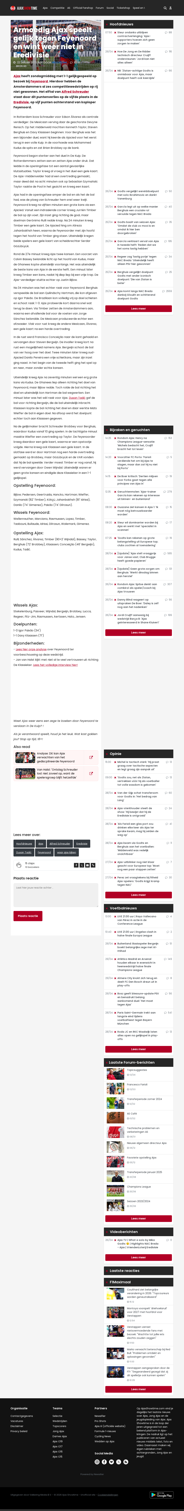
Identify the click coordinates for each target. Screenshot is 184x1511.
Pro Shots (100, 1421)
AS (68, 8)
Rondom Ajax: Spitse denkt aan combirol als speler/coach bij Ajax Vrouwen (135, 587)
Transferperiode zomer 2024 (144, 1099)
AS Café (132, 1113)
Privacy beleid (19, 1431)
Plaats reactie (28, 916)
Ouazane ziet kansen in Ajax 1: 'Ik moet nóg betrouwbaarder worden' (136, 510)
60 (168, 793)
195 (168, 241)
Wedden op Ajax (104, 1441)
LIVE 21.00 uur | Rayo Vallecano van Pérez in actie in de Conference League (135, 920)
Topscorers (59, 1426)
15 (169, 507)
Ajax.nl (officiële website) (110, 1426)
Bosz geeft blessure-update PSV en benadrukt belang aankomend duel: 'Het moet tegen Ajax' (136, 999)
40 (168, 206)
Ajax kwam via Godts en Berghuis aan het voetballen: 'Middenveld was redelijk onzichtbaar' (134, 848)
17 (169, 522)
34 (168, 256)
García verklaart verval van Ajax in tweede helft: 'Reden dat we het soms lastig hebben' (136, 244)
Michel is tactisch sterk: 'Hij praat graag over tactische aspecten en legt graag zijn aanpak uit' (136, 765)
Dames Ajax (60, 1436)
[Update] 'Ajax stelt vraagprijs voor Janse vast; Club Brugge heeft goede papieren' (135, 557)
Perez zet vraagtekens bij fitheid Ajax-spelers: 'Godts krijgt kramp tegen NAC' (136, 881)
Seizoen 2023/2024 (138, 1201)
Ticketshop (123, 8)
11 (169, 843)
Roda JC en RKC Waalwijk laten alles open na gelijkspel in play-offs (136, 1035)
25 (168, 272)
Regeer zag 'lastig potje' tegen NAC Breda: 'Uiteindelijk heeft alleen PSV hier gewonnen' (135, 260)
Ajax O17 (58, 1446)
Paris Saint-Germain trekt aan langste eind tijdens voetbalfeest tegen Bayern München (135, 1018)
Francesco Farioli (137, 1084)
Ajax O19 (58, 1441)
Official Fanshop (81, 8)
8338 (75, 62)
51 (169, 943)
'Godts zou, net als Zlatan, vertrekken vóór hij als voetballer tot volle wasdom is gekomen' (137, 781)
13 (169, 762)
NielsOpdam (59, 62)
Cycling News (103, 1436)
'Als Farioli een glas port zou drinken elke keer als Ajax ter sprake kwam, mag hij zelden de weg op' (136, 829)
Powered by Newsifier (92, 1474)
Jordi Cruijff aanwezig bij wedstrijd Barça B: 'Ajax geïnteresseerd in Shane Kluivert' (136, 618)
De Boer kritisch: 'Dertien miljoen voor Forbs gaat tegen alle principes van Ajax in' (136, 480)
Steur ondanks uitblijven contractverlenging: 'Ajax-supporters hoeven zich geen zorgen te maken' (134, 38)
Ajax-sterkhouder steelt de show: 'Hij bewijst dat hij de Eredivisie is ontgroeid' (133, 812)
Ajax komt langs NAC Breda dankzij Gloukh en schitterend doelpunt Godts (134, 294)
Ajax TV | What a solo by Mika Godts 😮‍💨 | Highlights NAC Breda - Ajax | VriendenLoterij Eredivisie (136, 1243)
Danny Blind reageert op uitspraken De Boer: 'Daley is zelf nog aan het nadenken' (136, 603)
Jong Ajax (58, 1431)
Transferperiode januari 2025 (144, 1172)
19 (169, 476)
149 (168, 959)
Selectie (57, 1416)
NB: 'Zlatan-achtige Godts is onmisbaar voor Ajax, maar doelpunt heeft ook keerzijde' (134, 74)
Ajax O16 (58, 1451)
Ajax (45, 8)
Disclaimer (17, 1426)
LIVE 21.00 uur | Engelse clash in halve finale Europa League (135, 933)
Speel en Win (141, 8)
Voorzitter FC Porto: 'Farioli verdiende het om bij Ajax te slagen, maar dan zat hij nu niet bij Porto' (136, 462)
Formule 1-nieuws (105, 1431)
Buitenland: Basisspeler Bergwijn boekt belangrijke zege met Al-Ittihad (136, 947)
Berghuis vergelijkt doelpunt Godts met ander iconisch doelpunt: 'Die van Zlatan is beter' (133, 277)
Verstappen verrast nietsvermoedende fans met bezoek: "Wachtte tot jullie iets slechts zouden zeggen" (145, 1332)
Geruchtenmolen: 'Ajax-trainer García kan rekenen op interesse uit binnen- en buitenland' (137, 495)
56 (168, 599)
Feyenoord (39, 81)
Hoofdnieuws (24, 843)
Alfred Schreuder (75, 92)
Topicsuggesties (137, 1070)
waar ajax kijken (66, 852)
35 (168, 222)
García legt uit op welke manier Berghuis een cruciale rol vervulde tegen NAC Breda (136, 210)
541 (168, 1012)
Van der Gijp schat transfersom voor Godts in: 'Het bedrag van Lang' (136, 796)
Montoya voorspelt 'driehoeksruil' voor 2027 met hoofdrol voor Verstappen (147, 1312)
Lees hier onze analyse (31, 649)
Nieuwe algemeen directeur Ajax (147, 1143)
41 (169, 824)
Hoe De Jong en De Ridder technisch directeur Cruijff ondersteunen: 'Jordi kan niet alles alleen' (134, 57)
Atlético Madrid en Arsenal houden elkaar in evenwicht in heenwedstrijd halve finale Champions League (134, 964)
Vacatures (17, 1421)
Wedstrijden (60, 1421)
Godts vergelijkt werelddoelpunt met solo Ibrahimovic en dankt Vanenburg (136, 194)
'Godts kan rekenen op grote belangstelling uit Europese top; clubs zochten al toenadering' (136, 541)
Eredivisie (21, 102)
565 (168, 553)
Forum (100, 8)
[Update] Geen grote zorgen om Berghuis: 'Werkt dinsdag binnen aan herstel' (136, 572)
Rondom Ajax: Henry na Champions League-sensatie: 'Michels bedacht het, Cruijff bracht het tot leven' (134, 443)
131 (168, 569)
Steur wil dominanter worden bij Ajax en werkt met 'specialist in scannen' (136, 526)
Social (110, 8)
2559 (167, 291)
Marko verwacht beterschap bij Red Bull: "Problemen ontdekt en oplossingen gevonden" (148, 1353)
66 (168, 70)
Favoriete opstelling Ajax (141, 1157)
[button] (165, 8)
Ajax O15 (57, 1456)
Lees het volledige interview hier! (55, 665)
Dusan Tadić (77, 398)
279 (167, 491)
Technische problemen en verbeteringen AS (143, 1130)
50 (168, 191)
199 (168, 615)
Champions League (139, 1186)
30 (168, 877)
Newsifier (100, 1416)
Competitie (56, 8)
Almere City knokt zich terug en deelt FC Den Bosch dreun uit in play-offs (135, 981)
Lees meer (138, 309)
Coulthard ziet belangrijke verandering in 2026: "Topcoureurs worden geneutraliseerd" (148, 1293)
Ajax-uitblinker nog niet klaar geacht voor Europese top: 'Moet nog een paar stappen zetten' (136, 865)
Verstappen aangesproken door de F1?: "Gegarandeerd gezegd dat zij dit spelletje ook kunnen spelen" (148, 1371)
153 (168, 438)
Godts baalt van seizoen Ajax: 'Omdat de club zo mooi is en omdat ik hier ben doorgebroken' (134, 227)
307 (167, 584)
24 (168, 808)
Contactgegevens (22, 1416)
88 (168, 32)
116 (168, 51)
